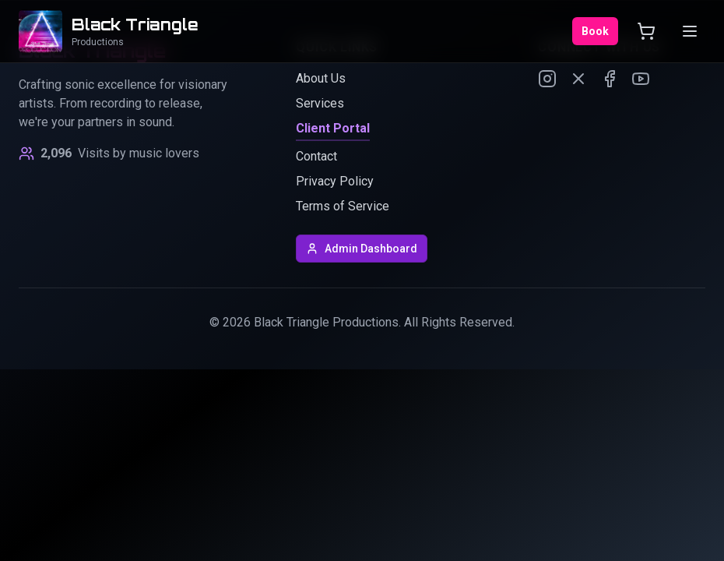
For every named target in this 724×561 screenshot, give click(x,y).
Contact (316, 156)
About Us (321, 78)
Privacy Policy (335, 181)
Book (595, 31)
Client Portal (333, 128)
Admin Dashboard (361, 248)
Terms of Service (342, 206)
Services (320, 103)
